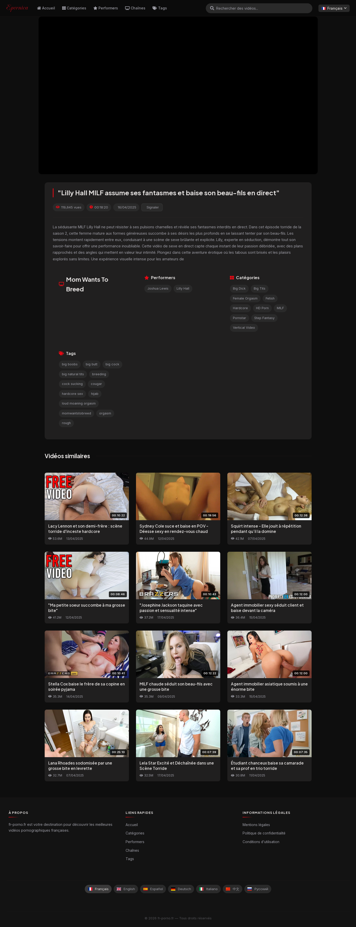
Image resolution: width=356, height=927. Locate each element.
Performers (105, 8)
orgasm (105, 413)
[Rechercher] (212, 8)
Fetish (270, 298)
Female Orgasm (245, 298)
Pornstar (239, 318)
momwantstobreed (76, 413)
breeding (99, 374)
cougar (96, 384)
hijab (94, 394)
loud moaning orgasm (79, 403)
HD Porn (262, 308)
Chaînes (135, 8)
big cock (112, 364)
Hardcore (240, 308)
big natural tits (73, 374)
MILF (280, 308)
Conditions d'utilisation (261, 842)
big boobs (70, 364)
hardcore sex (72, 394)
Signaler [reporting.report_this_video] (153, 207)
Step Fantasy (264, 318)
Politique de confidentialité (264, 833)
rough (66, 423)
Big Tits (259, 288)
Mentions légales (256, 825)
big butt (91, 364)
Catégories (74, 8)
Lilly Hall (183, 288)
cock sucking (72, 384)
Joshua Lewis (157, 288)
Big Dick (239, 288)
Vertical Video (244, 328)
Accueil (46, 8)
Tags (159, 8)
